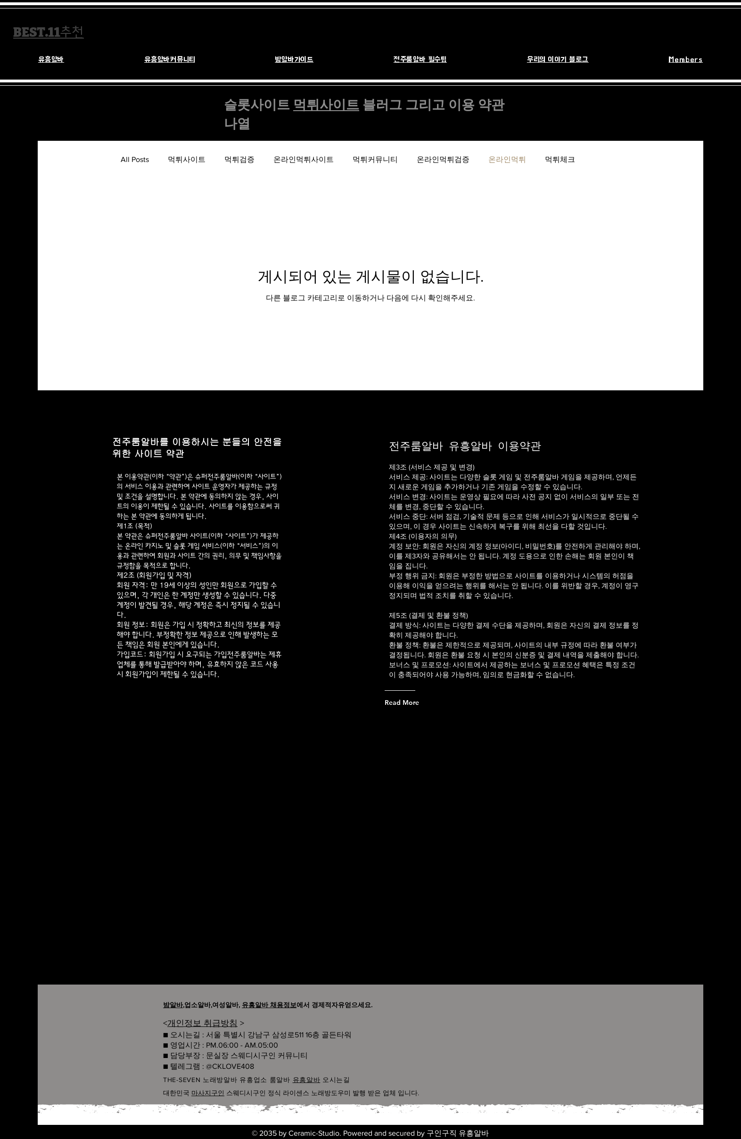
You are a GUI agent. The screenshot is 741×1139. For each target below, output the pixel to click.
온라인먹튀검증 (443, 159)
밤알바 (173, 1005)
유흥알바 (307, 1079)
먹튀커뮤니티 (375, 159)
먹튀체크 (560, 159)
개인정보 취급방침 (202, 1023)
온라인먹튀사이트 (303, 159)
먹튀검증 (239, 159)
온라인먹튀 (507, 159)
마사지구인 (207, 1093)
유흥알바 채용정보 (269, 1005)
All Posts (135, 159)
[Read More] (423, 702)
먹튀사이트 (326, 104)
